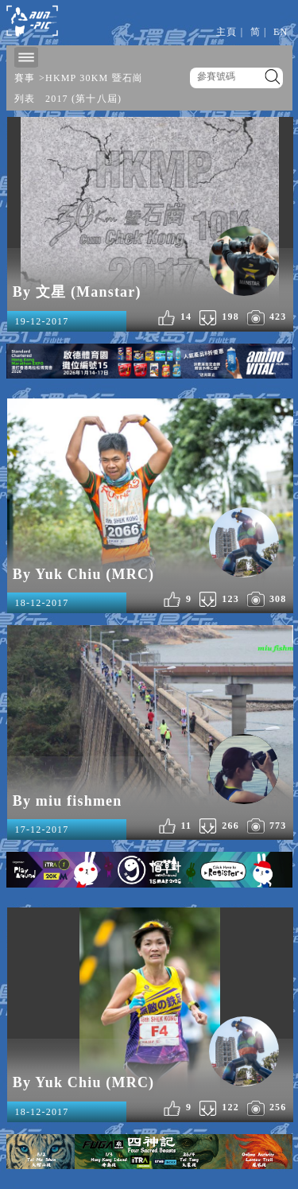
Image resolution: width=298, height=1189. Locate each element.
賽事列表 (24, 88)
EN (280, 31)
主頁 (226, 31)
